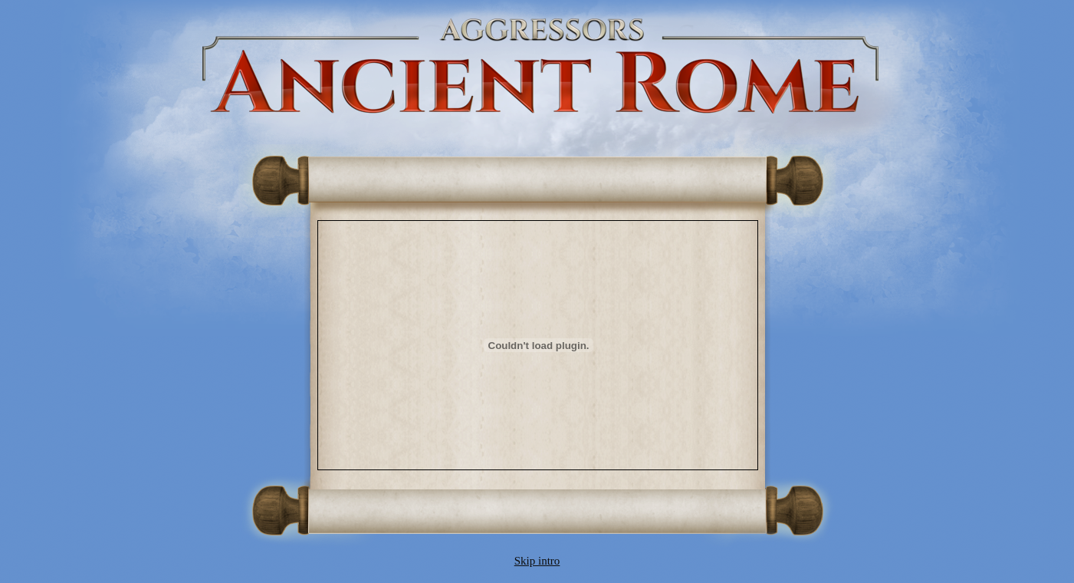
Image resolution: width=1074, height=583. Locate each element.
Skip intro (537, 561)
